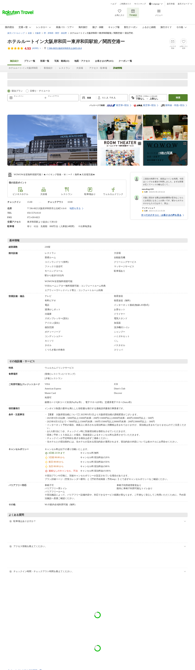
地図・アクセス (82, 61)
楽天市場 (171, 4)
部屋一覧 (44, 61)
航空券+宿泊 (118, 105)
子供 (111, 98)
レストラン (64, 68)
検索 (178, 97)
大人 (104, 98)
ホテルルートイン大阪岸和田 (23, 68)
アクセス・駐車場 (98, 68)
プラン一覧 (29, 61)
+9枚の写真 (165, 153)
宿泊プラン (17, 91)
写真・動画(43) (61, 61)
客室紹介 (48, 68)
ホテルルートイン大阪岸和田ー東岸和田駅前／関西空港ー (66, 41)
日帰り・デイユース (40, 91)
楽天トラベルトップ (16, 33)
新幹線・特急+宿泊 (172, 105)
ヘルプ (113, 4)
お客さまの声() (104, 61)
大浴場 (79, 68)
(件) (36, 48)
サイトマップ (140, 4)
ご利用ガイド (125, 4)
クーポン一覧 (125, 61)
